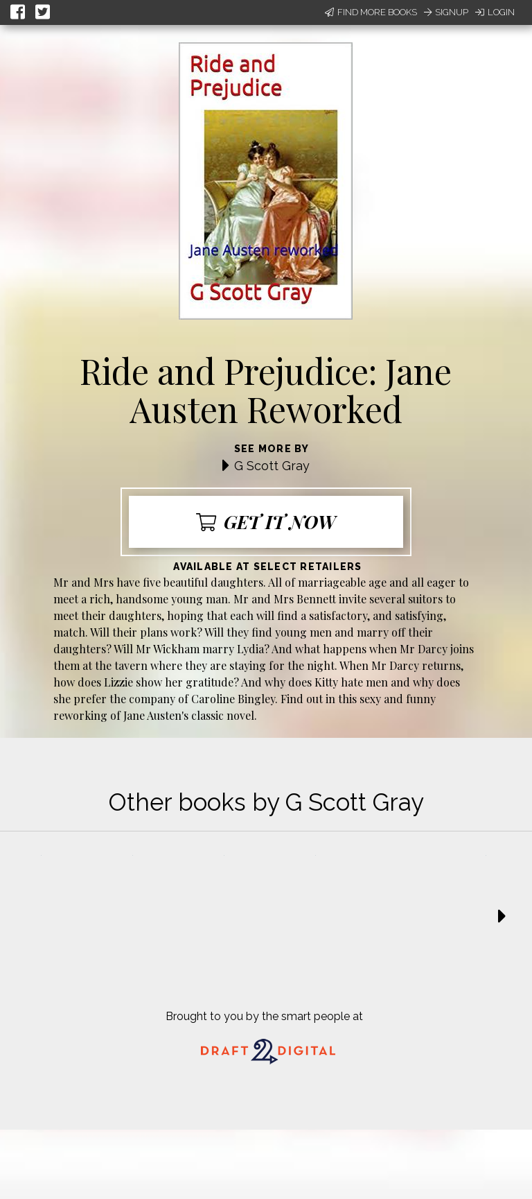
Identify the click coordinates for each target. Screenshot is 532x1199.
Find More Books (371, 12)
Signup (446, 12)
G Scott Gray (272, 465)
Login (495, 12)
